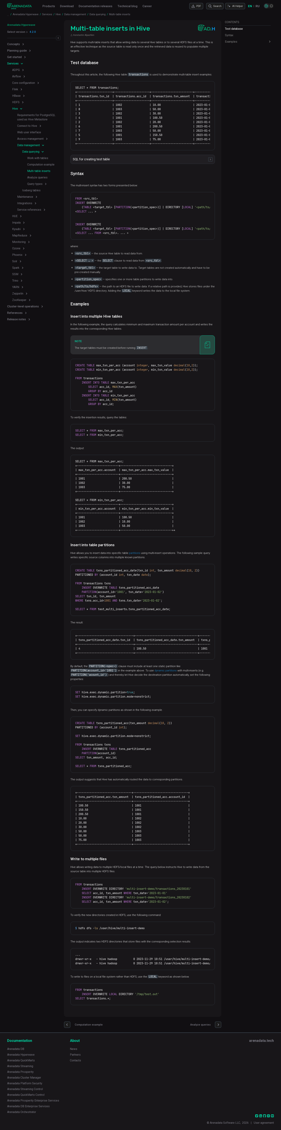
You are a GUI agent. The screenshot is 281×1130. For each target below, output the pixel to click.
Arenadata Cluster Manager (24, 1077)
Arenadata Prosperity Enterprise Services (33, 1100)
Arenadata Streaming (20, 1066)
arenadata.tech (261, 1040)
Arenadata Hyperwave (21, 25)
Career (147, 6)
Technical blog (127, 6)
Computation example (40, 164)
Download (67, 6)
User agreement (264, 1122)
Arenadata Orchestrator (21, 1112)
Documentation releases (95, 6)
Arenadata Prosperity (20, 1072)
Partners (75, 1054)
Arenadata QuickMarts (21, 1060)
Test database (234, 28)
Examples (231, 41)
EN (250, 6)
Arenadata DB (15, 1049)
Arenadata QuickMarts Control (25, 1095)
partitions (135, 553)
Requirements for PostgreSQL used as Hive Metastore (36, 117)
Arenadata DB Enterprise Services (28, 1106)
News (73, 1049)
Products (48, 6)
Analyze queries (37, 177)
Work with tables (37, 158)
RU (257, 6)
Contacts (75, 1060)
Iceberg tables (31, 190)
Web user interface (29, 132)
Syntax (229, 35)
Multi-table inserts (38, 171)
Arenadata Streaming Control (25, 1089)
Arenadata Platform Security (24, 1083)
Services (13, 63)
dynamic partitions (166, 670)
